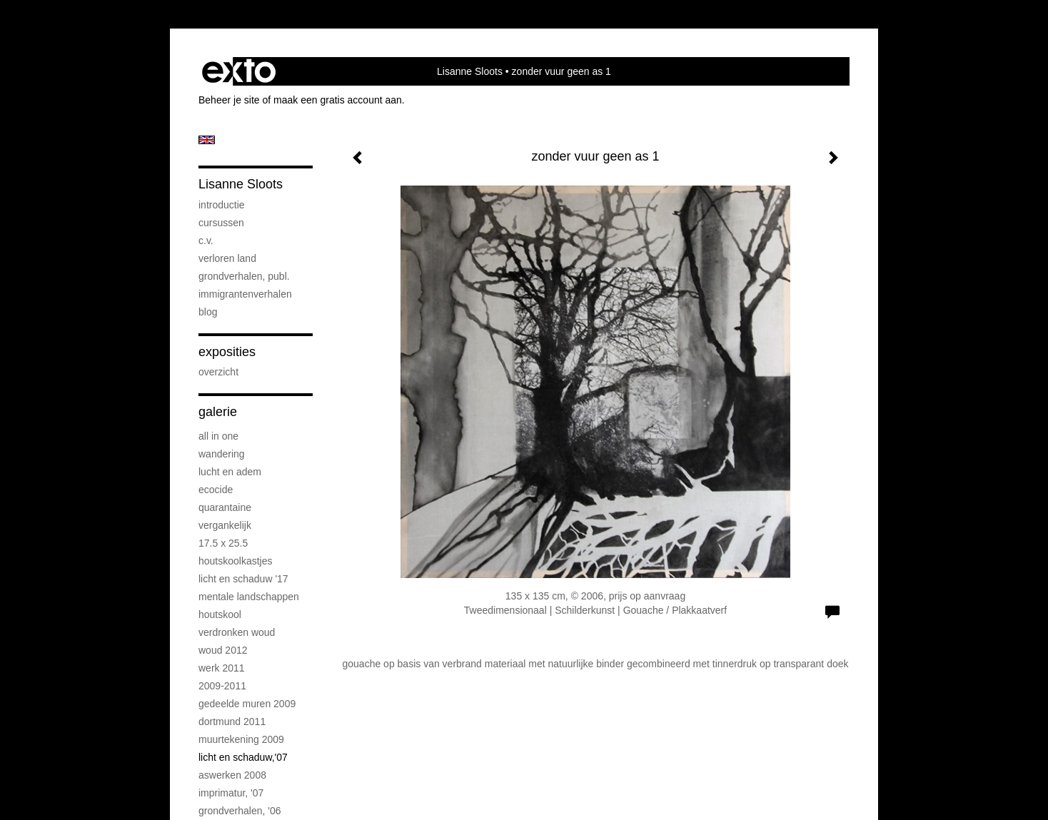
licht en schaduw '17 (243, 578)
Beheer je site (229, 100)
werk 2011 (221, 668)
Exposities (227, 352)
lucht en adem (229, 471)
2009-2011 (222, 686)
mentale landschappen (248, 596)
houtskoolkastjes (235, 561)
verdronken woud (236, 632)
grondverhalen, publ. (244, 276)
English (206, 140)
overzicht (218, 372)
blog (207, 312)
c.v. (205, 240)
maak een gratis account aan (337, 100)
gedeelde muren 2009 (247, 703)
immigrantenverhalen (245, 294)
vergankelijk (224, 525)
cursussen (221, 222)
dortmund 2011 (232, 721)
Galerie (217, 412)
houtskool (219, 614)
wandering (221, 454)
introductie (221, 205)
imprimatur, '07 (230, 793)
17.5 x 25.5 (223, 543)
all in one (218, 436)
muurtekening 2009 (241, 739)
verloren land (227, 258)
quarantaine (224, 507)
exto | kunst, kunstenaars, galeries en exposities (238, 71)
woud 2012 (223, 650)
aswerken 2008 (232, 775)
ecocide (215, 489)
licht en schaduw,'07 (243, 757)
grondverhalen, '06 (239, 810)
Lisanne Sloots (470, 71)
